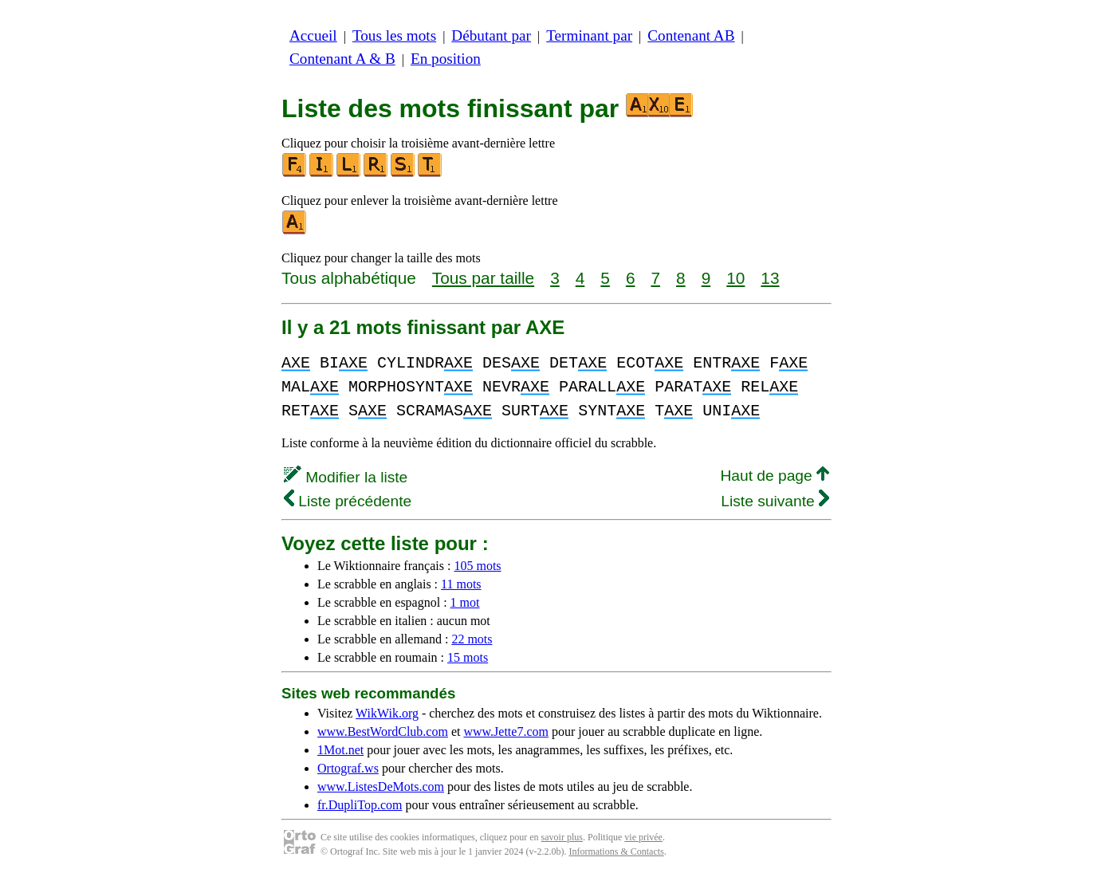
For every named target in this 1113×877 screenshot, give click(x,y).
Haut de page (774, 475)
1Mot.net (340, 750)
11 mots (461, 584)
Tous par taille (483, 278)
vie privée (643, 837)
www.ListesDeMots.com (380, 786)
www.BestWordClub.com (382, 731)
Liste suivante (775, 501)
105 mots (477, 565)
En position (446, 58)
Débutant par (491, 35)
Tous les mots (394, 35)
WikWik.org (387, 713)
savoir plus (562, 837)
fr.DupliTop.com (359, 805)
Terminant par (589, 35)
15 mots (467, 657)
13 (770, 278)
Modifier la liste (345, 477)
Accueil (313, 35)
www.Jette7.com (506, 731)
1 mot (465, 602)
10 (735, 278)
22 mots (471, 639)
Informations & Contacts (615, 851)
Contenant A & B (342, 58)
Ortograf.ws (348, 768)
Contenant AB (690, 35)
